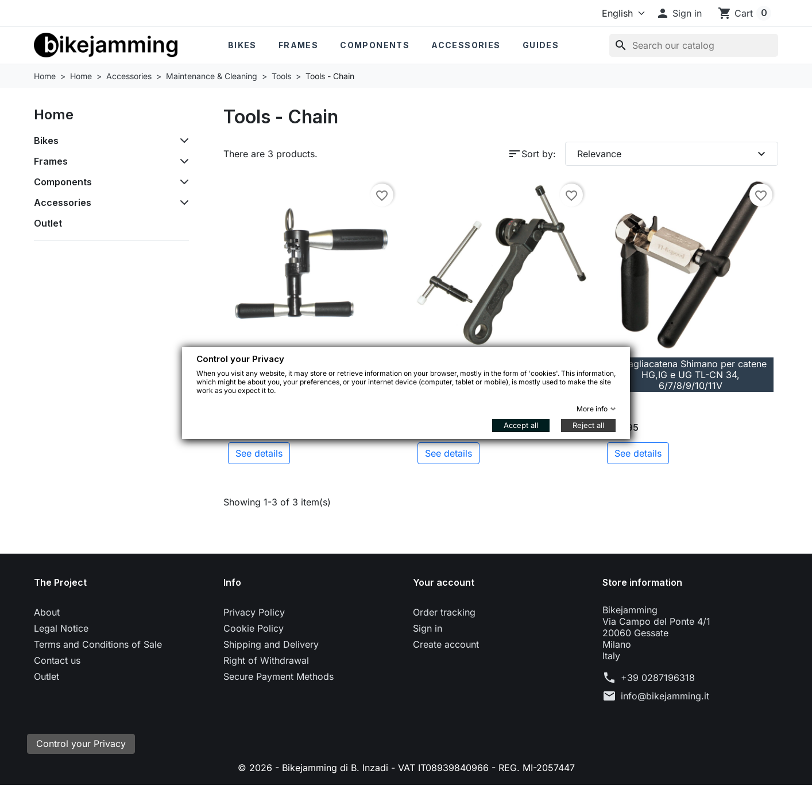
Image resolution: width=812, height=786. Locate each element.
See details (259, 453)
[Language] (621, 13)
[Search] (693, 45)
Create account (446, 644)
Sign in (427, 628)
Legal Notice (61, 628)
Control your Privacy (81, 744)
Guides (541, 45)
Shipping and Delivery (271, 644)
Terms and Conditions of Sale (98, 644)
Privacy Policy (254, 612)
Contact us (57, 660)
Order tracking (444, 612)
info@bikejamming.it (665, 696)
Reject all (588, 425)
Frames (298, 45)
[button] (679, 13)
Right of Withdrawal (266, 660)
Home (54, 114)
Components (374, 45)
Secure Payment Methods (278, 676)
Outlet (48, 223)
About (47, 612)
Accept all (521, 425)
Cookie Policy (253, 628)
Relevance (672, 154)
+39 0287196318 (658, 677)
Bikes (242, 45)
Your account (443, 582)
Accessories (465, 45)
